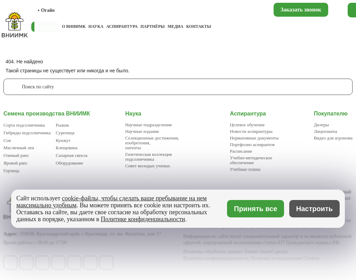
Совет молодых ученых (147, 165)
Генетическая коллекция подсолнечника (148, 157)
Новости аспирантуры (251, 131)
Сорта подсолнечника (24, 125)
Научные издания (142, 131)
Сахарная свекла (71, 155)
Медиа (176, 26)
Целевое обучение (247, 124)
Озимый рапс (16, 155)
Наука (95, 26)
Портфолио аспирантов (252, 144)
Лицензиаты (325, 131)
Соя (7, 140)
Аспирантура (121, 26)
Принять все (255, 209)
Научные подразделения (148, 124)
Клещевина (67, 147)
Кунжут (63, 140)
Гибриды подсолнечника (27, 132)
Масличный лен (18, 147)
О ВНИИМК (74, 26)
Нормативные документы (254, 138)
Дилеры (321, 124)
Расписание (241, 151)
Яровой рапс (15, 163)
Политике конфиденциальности (143, 219)
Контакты (198, 26)
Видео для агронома (333, 138)
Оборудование (69, 163)
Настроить (314, 209)
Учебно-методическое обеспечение (251, 160)
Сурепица (65, 132)
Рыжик (62, 125)
